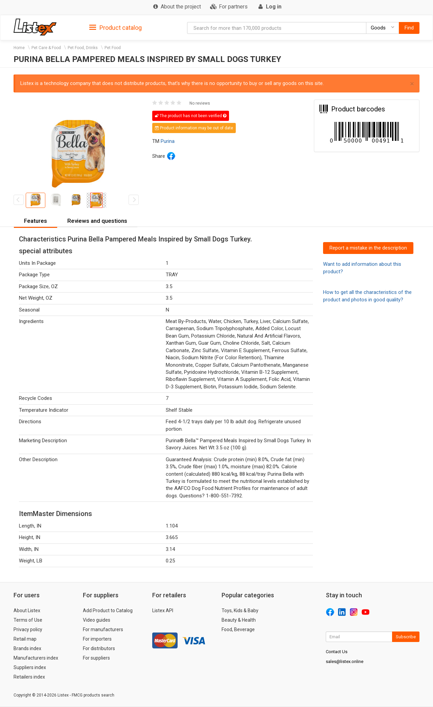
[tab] (115, 27)
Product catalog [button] (115, 27)
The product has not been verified (190, 115)
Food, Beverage (238, 629)
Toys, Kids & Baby (240, 610)
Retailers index (29, 677)
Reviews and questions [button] (97, 220)
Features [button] (35, 220)
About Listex (27, 610)
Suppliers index (30, 667)
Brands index (27, 648)
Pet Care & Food (46, 47)
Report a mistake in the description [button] (368, 248)
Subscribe (406, 636)
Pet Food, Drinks (83, 47)
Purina (168, 141)
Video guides (96, 620)
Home (19, 47)
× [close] (412, 84)
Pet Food (113, 47)
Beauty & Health (239, 620)
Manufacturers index (36, 658)
